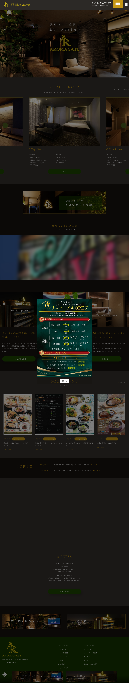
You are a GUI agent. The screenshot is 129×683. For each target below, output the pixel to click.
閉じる (64, 381)
